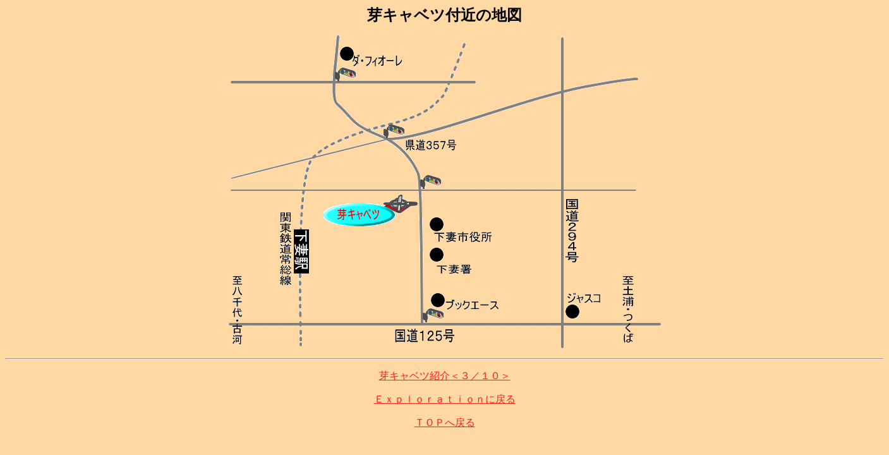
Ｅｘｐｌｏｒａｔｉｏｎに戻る (445, 399)
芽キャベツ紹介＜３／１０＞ (445, 375)
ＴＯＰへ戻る (444, 422)
